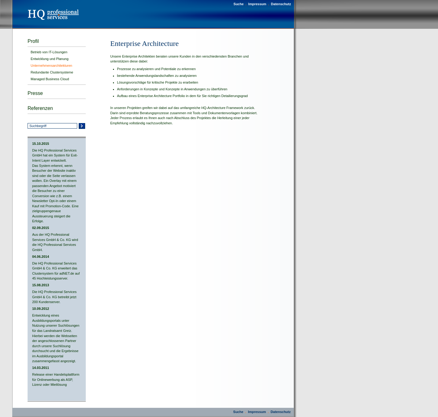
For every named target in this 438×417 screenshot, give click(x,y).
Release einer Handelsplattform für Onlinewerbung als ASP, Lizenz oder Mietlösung (55, 379)
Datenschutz (281, 4)
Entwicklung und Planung (50, 59)
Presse (35, 93)
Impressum (257, 4)
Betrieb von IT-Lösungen (49, 52)
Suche (238, 4)
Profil (33, 41)
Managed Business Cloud (50, 79)
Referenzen (40, 108)
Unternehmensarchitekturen (51, 65)
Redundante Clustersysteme (52, 72)
